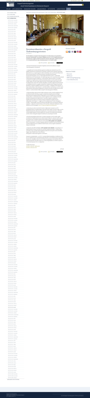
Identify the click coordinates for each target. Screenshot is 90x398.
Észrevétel (26, 0)
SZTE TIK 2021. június (12, 120)
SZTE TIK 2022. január (12, 107)
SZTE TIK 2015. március (12, 259)
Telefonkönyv (37, 0)
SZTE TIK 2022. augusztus (12, 94)
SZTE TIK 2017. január (12, 216)
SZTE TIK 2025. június (12, 31)
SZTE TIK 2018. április (12, 188)
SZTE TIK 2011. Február (12, 349)
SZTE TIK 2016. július (11, 227)
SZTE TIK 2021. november (12, 110)
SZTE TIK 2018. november (12, 177)
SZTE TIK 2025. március (12, 36)
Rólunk (8, 9)
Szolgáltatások (41, 9)
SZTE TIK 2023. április (12, 79)
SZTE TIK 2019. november (12, 155)
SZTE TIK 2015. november (12, 242)
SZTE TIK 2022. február (12, 105)
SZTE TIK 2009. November (13, 375)
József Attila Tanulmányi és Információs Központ (35, 6)
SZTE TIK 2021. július (11, 118)
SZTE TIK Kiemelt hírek (11, 12)
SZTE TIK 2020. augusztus (12, 138)
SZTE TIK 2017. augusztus (12, 203)
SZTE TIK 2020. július (11, 140)
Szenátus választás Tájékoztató (33, 146)
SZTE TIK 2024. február (12, 60)
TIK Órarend (69, 75)
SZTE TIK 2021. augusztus (12, 116)
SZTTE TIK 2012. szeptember (13, 314)
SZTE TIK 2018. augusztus (12, 183)
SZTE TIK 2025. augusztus (12, 27)
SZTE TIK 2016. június (12, 229)
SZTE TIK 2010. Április (12, 366)
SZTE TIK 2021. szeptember (13, 114)
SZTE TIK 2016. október (12, 222)
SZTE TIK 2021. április (12, 123)
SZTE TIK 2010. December (12, 353)
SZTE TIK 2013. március (12, 303)
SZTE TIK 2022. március (12, 103)
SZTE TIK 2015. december (12, 240)
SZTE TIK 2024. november (12, 44)
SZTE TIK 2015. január (12, 262)
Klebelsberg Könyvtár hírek (13, 379)
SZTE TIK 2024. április (12, 57)
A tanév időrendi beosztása (72, 79)
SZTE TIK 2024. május (12, 55)
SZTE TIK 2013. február (12, 305)
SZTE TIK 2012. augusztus (12, 316)
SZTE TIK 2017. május (12, 209)
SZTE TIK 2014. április (12, 279)
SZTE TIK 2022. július (11, 96)
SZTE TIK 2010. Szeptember (13, 359)
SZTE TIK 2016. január (12, 238)
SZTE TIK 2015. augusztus (12, 249)
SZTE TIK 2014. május (12, 277)
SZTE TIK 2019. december (12, 153)
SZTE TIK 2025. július (11, 29)
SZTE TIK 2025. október (12, 23)
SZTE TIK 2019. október (12, 157)
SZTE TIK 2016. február (12, 236)
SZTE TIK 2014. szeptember (13, 270)
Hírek (68, 9)
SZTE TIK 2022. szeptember (13, 92)
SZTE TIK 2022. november (12, 88)
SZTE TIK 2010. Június (12, 362)
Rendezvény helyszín (29, 9)
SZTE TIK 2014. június (12, 275)
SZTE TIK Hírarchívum (11, 18)
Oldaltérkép (31, 0)
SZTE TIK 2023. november (12, 66)
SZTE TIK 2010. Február (12, 370)
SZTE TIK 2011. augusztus (12, 338)
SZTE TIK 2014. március (12, 281)
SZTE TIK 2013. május (12, 299)
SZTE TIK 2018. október (12, 179)
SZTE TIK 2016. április (12, 233)
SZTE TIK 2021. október (12, 112)
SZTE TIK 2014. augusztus (12, 272)
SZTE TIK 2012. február (12, 327)
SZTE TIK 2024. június (12, 53)
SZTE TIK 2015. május (12, 255)
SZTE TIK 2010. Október (12, 357)
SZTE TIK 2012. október (12, 312)
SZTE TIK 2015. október (12, 244)
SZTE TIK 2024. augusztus (12, 49)
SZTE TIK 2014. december (12, 264)
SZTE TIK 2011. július (11, 340)
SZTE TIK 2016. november (12, 220)
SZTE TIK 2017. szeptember (13, 201)
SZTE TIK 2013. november (12, 288)
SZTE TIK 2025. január (12, 40)
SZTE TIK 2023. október (12, 68)
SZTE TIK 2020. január (12, 151)
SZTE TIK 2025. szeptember (13, 25)
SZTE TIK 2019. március (12, 170)
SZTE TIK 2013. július (11, 296)
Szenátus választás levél (31, 147)
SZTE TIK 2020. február (12, 149)
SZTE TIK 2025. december (12, 20)
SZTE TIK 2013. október (12, 290)
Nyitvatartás (51, 9)
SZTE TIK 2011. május (12, 344)
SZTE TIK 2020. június (12, 142)
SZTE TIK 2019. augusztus (12, 160)
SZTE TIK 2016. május (12, 231)
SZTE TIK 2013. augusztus (12, 294)
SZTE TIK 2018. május (12, 186)
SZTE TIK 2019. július (11, 162)
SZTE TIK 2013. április (12, 301)
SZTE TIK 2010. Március (12, 368)
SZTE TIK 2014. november (12, 266)
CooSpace (18, 0)
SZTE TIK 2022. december (12, 86)
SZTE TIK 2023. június (12, 75)
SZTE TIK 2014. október (12, 268)
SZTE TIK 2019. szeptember (13, 159)
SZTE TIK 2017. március (12, 212)
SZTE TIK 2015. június (12, 253)
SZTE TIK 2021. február (12, 127)
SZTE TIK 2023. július (11, 73)
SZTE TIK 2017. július (11, 205)
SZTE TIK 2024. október (12, 46)
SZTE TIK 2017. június (12, 207)
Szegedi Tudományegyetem (25, 3)
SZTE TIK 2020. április (12, 146)
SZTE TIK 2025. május (12, 33)
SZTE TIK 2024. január (12, 62)
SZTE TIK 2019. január (12, 173)
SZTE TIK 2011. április (12, 346)
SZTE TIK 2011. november (12, 333)
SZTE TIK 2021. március (12, 125)
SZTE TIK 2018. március (12, 190)
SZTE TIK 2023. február (12, 83)
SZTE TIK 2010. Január (12, 372)
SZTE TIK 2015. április (12, 257)
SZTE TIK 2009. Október (12, 377)
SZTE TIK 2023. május (12, 77)
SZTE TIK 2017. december (12, 196)
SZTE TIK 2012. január (12, 329)
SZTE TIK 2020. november (12, 133)
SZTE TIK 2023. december (12, 64)
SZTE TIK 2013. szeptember (13, 292)
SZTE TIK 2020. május (12, 144)
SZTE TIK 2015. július (11, 251)
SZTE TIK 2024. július (11, 51)
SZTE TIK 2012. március (12, 325)
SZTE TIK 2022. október (12, 90)
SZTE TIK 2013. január (12, 307)
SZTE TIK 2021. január (12, 129)
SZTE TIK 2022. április (12, 101)
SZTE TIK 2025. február (12, 38)
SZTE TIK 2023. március (12, 81)
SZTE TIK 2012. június (12, 320)
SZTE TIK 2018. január (12, 194)
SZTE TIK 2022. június (12, 97)
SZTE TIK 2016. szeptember (13, 223)
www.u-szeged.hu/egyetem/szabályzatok (47, 105)
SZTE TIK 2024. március (12, 59)
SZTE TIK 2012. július (11, 318)
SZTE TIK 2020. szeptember (13, 136)
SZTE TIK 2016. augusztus (12, 225)
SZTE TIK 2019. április (12, 168)
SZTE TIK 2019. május (12, 166)
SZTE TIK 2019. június (12, 164)
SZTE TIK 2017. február (12, 214)
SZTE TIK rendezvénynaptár (13, 16)
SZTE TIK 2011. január (12, 351)
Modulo (22, 0)
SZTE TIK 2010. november (12, 355)
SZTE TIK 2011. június (12, 342)
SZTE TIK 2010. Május (12, 364)
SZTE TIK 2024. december (12, 42)
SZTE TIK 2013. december (12, 286)
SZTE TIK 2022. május (12, 99)
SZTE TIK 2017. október (12, 199)
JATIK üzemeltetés (17, 9)
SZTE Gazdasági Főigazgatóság (73, 77)
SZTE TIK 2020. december (12, 131)
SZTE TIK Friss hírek (11, 14)
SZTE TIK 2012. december (12, 309)
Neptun (13, 0)
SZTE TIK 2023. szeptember (13, 70)
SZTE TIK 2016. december (12, 218)
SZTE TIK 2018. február (12, 192)
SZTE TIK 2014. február (12, 283)
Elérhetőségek (61, 9)
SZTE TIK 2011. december (12, 331)
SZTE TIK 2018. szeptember (13, 181)
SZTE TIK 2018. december (12, 175)
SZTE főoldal (8, 0)
